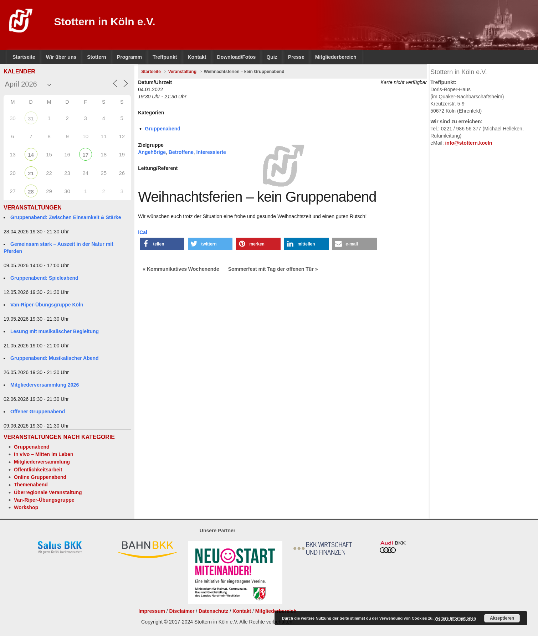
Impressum (151, 611)
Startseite (151, 71)
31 (31, 118)
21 (31, 173)
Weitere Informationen (455, 618)
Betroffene (181, 152)
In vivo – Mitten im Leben (43, 454)
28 (31, 191)
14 (31, 155)
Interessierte (211, 152)
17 (85, 155)
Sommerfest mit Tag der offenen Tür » (273, 269)
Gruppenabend (32, 447)
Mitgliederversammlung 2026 (44, 385)
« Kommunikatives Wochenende (181, 269)
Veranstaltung (182, 71)
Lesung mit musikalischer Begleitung (54, 331)
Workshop (26, 507)
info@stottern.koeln (468, 143)
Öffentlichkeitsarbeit (38, 469)
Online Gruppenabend (40, 477)
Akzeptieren (502, 618)
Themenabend (31, 484)
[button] (162, 244)
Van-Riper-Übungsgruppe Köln (46, 304)
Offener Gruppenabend (37, 411)
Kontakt (241, 611)
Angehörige (152, 152)
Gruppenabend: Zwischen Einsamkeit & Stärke (65, 217)
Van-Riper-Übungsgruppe (44, 500)
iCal (142, 232)
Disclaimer (182, 611)
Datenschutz (213, 611)
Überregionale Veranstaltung (48, 492)
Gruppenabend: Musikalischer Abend (54, 358)
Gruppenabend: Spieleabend (44, 278)
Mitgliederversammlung (42, 462)
